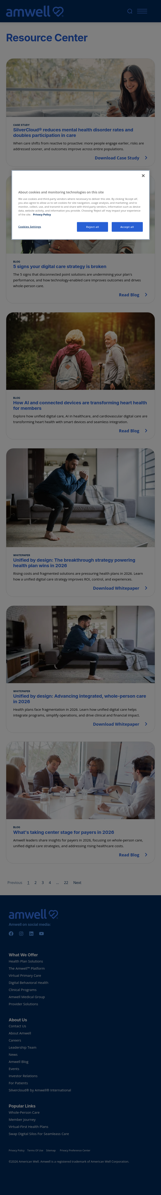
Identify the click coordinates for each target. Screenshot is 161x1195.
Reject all (92, 227)
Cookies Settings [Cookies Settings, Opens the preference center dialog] (29, 226)
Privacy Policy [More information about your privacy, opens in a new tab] (42, 214)
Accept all (127, 227)
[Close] (143, 176)
